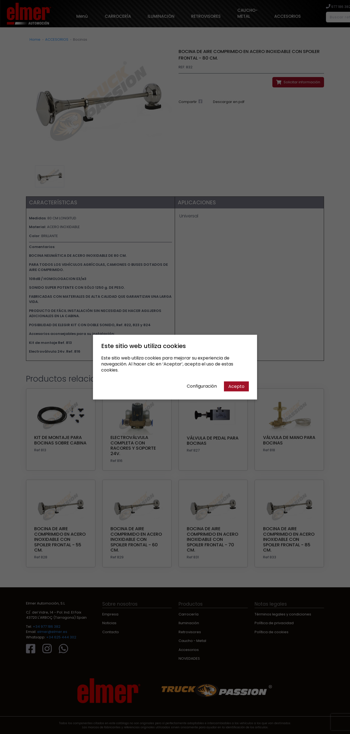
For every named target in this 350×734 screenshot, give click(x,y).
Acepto (236, 386)
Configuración (202, 386)
